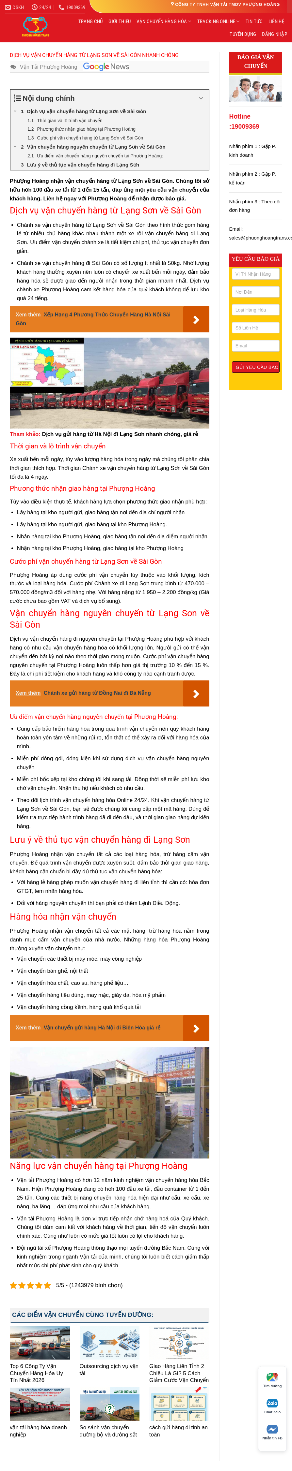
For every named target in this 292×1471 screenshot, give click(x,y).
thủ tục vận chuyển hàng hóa (125, 871)
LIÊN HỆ (276, 21)
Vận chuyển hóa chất (42, 983)
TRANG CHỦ (90, 21)
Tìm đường (272, 1380)
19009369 (245, 126)
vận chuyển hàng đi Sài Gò (75, 263)
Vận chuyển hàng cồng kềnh (51, 1007)
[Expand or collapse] (201, 98)
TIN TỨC (254, 21)
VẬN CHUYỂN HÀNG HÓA (164, 21)
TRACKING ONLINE (218, 21)
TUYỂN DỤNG (243, 34)
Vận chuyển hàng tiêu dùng (50, 995)
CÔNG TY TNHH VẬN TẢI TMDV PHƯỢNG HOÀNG (227, 4)
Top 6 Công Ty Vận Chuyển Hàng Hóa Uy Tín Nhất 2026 (36, 1373)
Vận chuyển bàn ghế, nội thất (52, 971)
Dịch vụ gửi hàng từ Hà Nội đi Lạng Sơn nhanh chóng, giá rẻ (120, 434)
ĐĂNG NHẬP (274, 34)
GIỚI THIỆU (119, 21)
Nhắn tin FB (272, 1432)
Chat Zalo (272, 1406)
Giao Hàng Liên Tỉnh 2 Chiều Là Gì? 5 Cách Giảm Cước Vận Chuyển (179, 1373)
